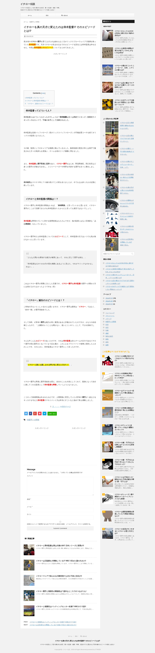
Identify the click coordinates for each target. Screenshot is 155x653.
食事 (106, 345)
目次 (47, 15)
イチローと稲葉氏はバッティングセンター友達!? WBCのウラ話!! (61, 606)
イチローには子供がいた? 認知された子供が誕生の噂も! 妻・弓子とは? (124, 479)
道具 (106, 342)
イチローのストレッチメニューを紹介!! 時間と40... (127, 216)
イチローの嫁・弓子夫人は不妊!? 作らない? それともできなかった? (124, 462)
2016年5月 (109, 298)
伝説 (106, 325)
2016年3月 (109, 304)
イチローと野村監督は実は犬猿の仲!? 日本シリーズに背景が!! (60, 545)
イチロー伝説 (27, 4)
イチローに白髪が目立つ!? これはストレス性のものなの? (124, 358)
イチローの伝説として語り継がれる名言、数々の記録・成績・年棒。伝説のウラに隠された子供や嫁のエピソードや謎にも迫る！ (77, 644)
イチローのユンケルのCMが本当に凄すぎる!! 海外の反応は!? (124, 33)
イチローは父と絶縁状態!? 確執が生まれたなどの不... (127, 125)
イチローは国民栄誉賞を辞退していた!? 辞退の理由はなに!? (124, 514)
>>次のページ (65, 406)
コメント (30, 476)
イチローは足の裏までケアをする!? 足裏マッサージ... (127, 138)
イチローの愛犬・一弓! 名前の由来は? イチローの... (127, 151)
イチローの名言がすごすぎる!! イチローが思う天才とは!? (124, 531)
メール (29, 507)
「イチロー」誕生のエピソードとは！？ (39, 104)
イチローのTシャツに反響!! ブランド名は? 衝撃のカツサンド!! (124, 427)
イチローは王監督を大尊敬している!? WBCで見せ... (127, 242)
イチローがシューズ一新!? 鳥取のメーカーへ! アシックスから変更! (124, 496)
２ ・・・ (56, 406)
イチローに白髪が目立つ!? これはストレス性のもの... (127, 229)
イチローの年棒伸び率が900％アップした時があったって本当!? (124, 375)
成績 (106, 333)
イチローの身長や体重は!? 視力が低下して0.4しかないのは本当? (124, 50)
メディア (108, 319)
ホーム (30, 15)
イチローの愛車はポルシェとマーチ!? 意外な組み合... (127, 203)
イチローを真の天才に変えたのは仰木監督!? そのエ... (127, 190)
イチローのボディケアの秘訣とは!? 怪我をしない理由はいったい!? (124, 102)
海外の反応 (109, 336)
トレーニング (110, 313)
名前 (29, 499)
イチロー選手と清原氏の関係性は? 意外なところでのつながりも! (61, 591)
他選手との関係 (33, 420)
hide (43, 93)
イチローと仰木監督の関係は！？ (37, 101)
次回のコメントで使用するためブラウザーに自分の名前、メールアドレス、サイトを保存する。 (59, 524)
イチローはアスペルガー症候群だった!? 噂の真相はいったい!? (124, 393)
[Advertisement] (60, 71)
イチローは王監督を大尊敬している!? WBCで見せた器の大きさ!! (61, 561)
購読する (107, 21)
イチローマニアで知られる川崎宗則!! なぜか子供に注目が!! (59, 576)
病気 (106, 339)
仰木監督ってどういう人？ (34, 98)
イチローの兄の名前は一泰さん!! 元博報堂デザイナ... (127, 177)
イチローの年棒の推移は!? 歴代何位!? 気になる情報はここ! (124, 410)
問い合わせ (64, 15)
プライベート (110, 316)
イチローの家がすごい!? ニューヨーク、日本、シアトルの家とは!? (124, 68)
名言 (106, 327)
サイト (29, 514)
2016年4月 (109, 301)
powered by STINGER (94, 649)
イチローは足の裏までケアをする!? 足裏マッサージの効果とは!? (124, 85)
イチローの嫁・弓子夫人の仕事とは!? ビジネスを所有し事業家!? (124, 445)
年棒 (106, 330)
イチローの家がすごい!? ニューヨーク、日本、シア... (127, 164)
